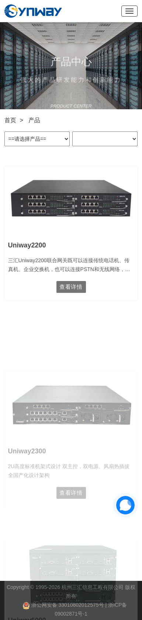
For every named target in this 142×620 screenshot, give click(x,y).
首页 (10, 120)
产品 (34, 120)
